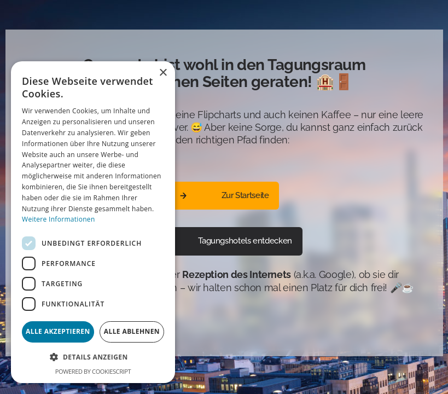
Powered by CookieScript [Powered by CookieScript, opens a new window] (93, 371)
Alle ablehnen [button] (132, 331)
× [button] (163, 73)
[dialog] (93, 222)
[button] (93, 357)
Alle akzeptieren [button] (58, 331)
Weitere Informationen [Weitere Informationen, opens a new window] (58, 219)
